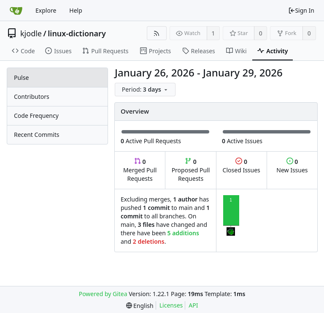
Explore (45, 10)
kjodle (31, 33)
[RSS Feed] (157, 33)
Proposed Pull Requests (191, 170)
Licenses (171, 305)
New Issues (292, 166)
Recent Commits (36, 135)
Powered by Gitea (103, 294)
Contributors (31, 97)
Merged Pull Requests (140, 170)
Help (75, 10)
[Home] (16, 10)
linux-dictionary (77, 33)
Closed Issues (241, 166)
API (193, 305)
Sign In (301, 10)
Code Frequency (36, 116)
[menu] (146, 90)
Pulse (21, 77)
